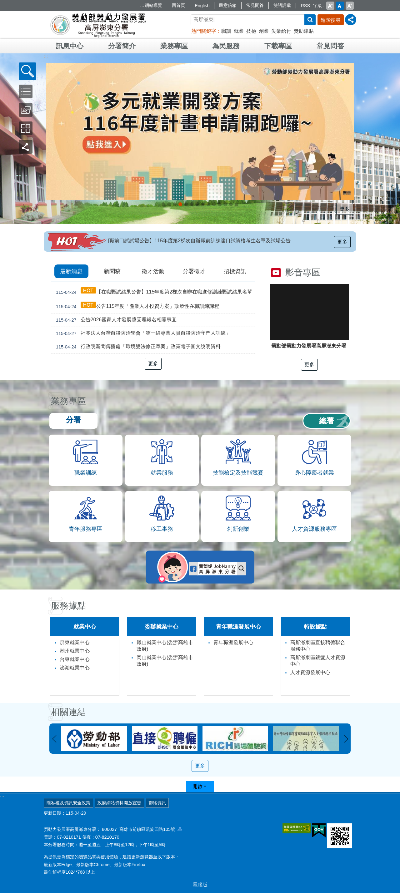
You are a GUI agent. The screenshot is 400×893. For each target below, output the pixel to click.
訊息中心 (69, 46)
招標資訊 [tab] (235, 271)
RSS (305, 5)
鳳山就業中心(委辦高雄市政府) (165, 646)
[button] (27, 71)
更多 (345, 208)
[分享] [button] (350, 19)
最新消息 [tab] (71, 271)
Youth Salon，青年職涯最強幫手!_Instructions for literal (225, 204)
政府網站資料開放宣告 (119, 802)
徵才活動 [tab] (153, 271)
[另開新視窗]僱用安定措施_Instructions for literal (197, 204)
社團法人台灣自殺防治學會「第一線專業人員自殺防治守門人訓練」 (142, 333)
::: (142, 4)
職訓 (226, 31)
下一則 (346, 739)
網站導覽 (153, 5)
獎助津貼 (304, 31)
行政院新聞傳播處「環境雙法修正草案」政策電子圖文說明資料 (137, 347)
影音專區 (302, 272)
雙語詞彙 (282, 5)
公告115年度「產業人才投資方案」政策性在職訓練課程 (136, 306)
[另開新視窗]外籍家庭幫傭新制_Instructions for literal (175, 204)
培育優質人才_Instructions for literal (231, 204)
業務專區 (174, 46)
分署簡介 (122, 46)
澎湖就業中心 (75, 667)
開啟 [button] (197, 786)
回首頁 (178, 5)
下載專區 (278, 46)
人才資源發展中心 (310, 672)
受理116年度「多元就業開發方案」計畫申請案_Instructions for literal (180, 204)
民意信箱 (228, 5)
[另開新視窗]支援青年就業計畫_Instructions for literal (203, 204)
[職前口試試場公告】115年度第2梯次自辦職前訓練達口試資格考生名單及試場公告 (199, 240)
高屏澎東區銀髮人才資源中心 (317, 661)
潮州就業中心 (75, 651)
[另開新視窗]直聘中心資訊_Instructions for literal (208, 204)
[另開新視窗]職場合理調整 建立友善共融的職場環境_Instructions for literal (220, 204)
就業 (239, 31)
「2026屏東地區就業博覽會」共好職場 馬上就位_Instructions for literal (163, 204)
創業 (264, 31)
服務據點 (68, 605)
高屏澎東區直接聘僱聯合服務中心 (317, 646)
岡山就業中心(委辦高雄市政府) (165, 661)
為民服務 (226, 46)
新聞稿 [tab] (112, 271)
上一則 (54, 739)
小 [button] (330, 6)
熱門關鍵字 (203, 31)
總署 (326, 421)
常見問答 (255, 5)
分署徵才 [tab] (194, 271)
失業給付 (281, 31)
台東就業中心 (75, 659)
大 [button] (350, 6)
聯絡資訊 (157, 802)
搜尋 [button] (310, 19)
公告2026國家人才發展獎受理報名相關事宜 (115, 320)
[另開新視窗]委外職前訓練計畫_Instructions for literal (236, 204)
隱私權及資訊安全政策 (68, 802)
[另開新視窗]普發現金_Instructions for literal (169, 204)
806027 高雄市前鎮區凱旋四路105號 (142, 829)
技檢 (251, 31)
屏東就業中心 (75, 642)
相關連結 (68, 712)
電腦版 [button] (200, 884)
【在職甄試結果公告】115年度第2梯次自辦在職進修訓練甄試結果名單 (152, 291)
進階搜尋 (331, 20)
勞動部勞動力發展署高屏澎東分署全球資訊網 (98, 25)
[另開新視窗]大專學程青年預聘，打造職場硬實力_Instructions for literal (214, 204)
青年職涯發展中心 (233, 642)
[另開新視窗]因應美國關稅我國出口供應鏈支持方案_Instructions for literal (186, 204)
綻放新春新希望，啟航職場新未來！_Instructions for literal (191, 204)
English (202, 5)
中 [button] (340, 6)
